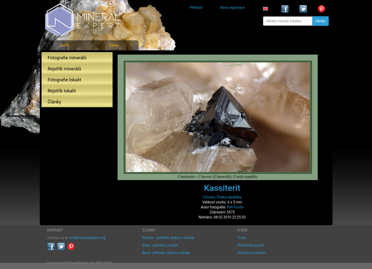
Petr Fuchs (235, 207)
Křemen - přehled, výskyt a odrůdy (168, 238)
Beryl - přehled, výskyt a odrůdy (166, 253)
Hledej (320, 21)
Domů (64, 45)
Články (114, 45)
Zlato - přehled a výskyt (160, 245)
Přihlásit (196, 8)
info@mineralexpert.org (87, 238)
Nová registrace (232, 8)
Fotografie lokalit (64, 79)
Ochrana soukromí (251, 253)
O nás (241, 238)
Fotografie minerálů (67, 57)
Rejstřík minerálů (64, 68)
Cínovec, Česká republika (222, 197)
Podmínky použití (250, 245)
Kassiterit (222, 188)
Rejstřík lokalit (62, 90)
